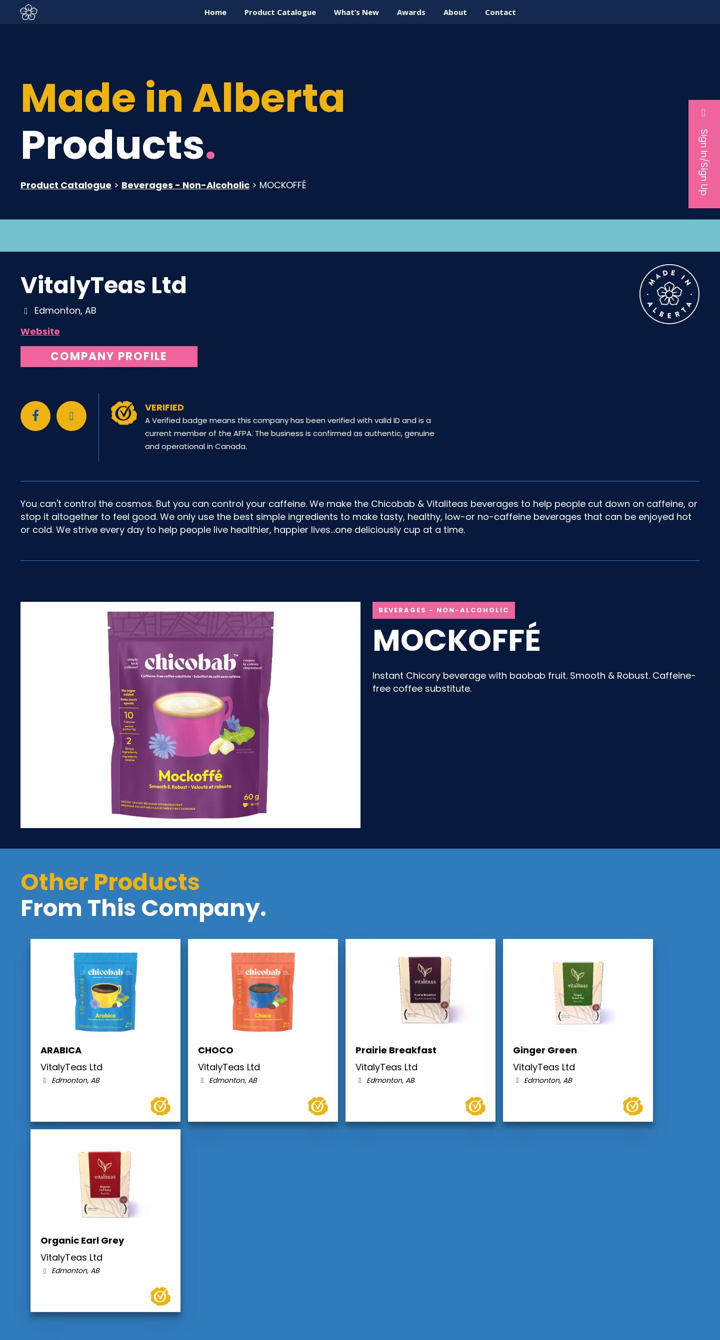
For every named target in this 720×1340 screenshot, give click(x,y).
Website (40, 331)
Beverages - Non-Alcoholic (186, 185)
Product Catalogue (66, 185)
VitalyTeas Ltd (103, 285)
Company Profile (109, 356)
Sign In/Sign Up (704, 151)
